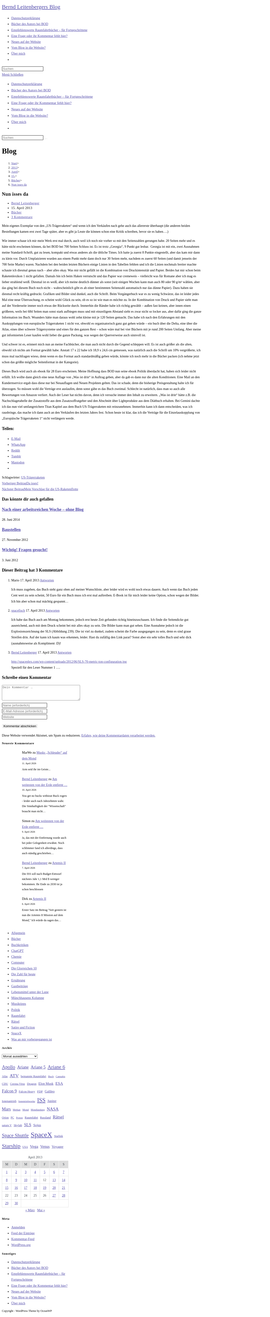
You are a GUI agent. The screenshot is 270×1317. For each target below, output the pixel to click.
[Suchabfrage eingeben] (22, 68)
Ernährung (18, 983)
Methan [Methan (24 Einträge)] (17, 1112)
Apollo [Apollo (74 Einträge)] (8, 1069)
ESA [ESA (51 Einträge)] (59, 1086)
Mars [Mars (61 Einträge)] (6, 1112)
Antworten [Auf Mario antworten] (47, 580)
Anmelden (18, 1230)
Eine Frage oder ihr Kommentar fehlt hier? (41, 103)
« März (30, 1213)
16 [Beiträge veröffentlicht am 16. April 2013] (16, 1190)
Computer (17, 965)
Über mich (18, 122)
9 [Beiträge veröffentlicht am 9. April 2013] (16, 1183)
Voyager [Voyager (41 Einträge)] (57, 1149)
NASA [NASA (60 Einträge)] (52, 1112)
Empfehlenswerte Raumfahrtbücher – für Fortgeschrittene (52, 96)
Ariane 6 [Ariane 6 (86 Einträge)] (56, 1070)
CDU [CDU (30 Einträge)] (5, 1086)
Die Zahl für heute (23, 977)
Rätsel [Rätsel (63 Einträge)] (58, 1119)
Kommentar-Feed (22, 1242)
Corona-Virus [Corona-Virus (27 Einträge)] (17, 1086)
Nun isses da (19, 184)
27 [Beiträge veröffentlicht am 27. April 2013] (54, 1198)
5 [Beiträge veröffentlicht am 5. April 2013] (45, 1175)
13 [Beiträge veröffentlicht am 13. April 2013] (54, 1183)
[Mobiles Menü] (12, 74)
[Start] (14, 163)
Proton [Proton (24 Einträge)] (19, 1120)
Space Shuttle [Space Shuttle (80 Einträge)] (15, 1138)
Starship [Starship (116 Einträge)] (11, 1149)
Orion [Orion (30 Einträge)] (5, 1120)
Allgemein (18, 936)
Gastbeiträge (19, 989)
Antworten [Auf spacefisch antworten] (53, 610)
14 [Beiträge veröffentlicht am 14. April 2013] (63, 1183)
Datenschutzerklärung (26, 84)
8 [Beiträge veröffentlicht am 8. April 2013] (7, 1183)
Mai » (41, 1213)
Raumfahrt (18, 1018)
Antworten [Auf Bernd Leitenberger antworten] (65, 652)
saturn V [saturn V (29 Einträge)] (7, 1128)
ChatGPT (17, 953)
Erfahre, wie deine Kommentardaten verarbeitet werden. (118, 738)
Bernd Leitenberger (25, 203)
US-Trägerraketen (33, 477)
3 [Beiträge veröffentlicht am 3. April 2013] (26, 1175)
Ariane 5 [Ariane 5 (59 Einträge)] (38, 1070)
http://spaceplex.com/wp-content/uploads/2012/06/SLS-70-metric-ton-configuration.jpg (69, 661)
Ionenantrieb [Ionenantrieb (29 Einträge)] (9, 1104)
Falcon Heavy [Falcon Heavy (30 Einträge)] (27, 1094)
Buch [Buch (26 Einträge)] (51, 1079)
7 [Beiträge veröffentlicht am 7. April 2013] (63, 1175)
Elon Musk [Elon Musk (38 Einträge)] (46, 1086)
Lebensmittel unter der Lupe (30, 995)
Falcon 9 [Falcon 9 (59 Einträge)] (9, 1094)
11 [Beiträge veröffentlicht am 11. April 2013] (35, 1183)
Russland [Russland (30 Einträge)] (45, 1120)
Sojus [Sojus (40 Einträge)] (37, 1128)
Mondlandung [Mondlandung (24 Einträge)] (38, 1112)
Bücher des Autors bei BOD (31, 90)
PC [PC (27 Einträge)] (12, 1120)
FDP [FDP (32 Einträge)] (40, 1094)
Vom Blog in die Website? (29, 115)
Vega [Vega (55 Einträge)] (34, 1149)
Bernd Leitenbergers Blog (31, 7)
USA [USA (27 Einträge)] (25, 1149)
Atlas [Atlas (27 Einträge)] (5, 1079)
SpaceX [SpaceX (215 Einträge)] (41, 1137)
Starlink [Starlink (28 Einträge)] (58, 1139)
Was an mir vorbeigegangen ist (31, 1042)
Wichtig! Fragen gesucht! (25, 549)
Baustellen (11, 529)
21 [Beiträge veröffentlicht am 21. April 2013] (63, 1190)
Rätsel (15, 1024)
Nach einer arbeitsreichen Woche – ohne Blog (43, 509)
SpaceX (16, 1036)
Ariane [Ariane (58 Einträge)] (23, 1070)
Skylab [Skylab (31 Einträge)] (18, 1128)
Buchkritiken (19, 948)
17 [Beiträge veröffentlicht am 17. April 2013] (25, 1190)
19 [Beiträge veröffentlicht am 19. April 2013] (44, 1190)
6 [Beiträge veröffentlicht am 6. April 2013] (54, 1175)
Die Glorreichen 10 (24, 971)
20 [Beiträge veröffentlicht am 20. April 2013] (54, 1190)
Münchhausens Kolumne (27, 1001)
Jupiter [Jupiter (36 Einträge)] (51, 1104)
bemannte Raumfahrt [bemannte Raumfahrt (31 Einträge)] (33, 1079)
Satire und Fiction (23, 1030)
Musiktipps (18, 1006)
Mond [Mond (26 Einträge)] (26, 1112)
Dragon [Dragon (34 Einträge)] (31, 1086)
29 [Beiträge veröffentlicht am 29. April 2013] (6, 1206)
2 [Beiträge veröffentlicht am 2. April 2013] (16, 1175)
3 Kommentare (22, 217)
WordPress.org (21, 1248)
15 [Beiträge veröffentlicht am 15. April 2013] (6, 1190)
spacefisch (18, 610)
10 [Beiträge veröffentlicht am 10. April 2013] (25, 1183)
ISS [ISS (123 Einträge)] (41, 1103)
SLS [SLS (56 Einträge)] (27, 1127)
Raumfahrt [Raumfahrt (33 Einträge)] (31, 1120)
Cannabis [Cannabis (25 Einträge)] (60, 1079)
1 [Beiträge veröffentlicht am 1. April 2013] (7, 1175)
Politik (15, 1012)
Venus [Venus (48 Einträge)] (45, 1149)
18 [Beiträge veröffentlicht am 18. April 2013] (35, 1190)
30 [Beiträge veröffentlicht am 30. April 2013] (16, 1206)
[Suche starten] (46, 138)
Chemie (16, 959)
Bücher (16, 212)
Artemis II (59, 866)
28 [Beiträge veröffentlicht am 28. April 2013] (63, 1198)
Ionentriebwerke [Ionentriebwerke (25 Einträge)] (26, 1104)
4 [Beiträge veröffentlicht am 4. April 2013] (35, 1175)
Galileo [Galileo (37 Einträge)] (50, 1094)
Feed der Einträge (23, 1236)
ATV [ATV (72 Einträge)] (14, 1078)
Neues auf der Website (27, 109)
